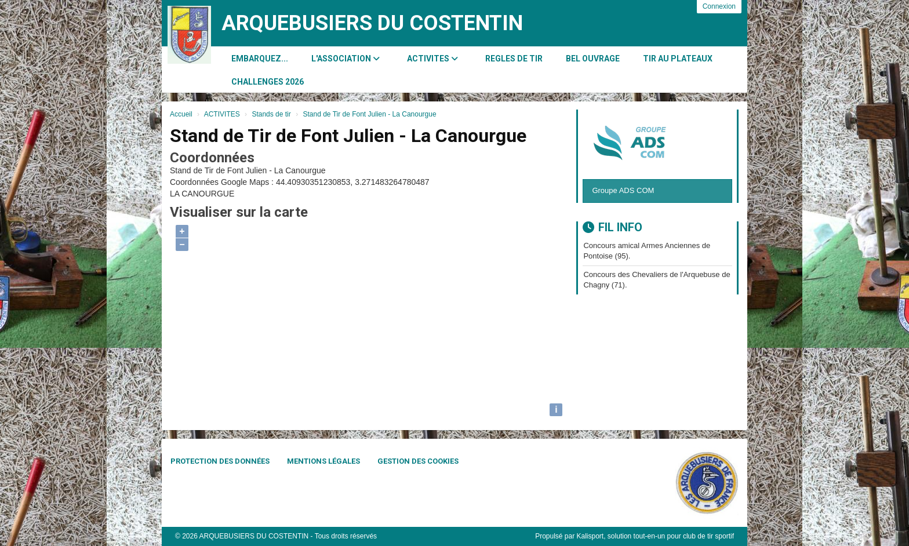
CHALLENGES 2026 (267, 81)
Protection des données (220, 461)
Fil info (612, 227)
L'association (345, 58)
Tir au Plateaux (677, 58)
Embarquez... (259, 58)
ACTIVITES (432, 58)
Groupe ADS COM (623, 190)
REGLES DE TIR (514, 58)
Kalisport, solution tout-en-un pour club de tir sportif (655, 536)
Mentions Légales (323, 461)
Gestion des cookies (418, 461)
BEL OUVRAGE (593, 58)
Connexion (719, 6)
